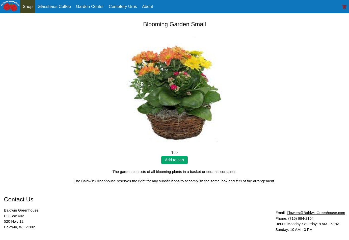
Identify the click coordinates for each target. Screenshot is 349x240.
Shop (28, 6)
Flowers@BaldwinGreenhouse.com (316, 213)
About (147, 6)
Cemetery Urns (123, 6)
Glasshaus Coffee (54, 6)
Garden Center (90, 6)
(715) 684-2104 (301, 218)
